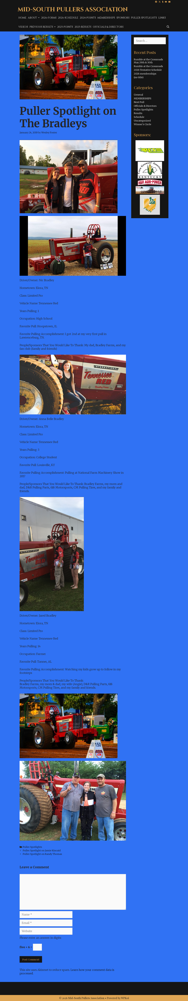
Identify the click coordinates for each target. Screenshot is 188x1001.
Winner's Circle (142, 124)
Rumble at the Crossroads (148, 66)
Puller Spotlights (144, 17)
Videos (23, 27)
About (34, 17)
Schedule (139, 116)
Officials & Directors (108, 27)
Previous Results (43, 26)
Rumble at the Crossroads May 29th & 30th (148, 61)
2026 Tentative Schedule (148, 69)
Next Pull (139, 102)
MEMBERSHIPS (106, 17)
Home (22, 17)
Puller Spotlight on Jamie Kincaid (42, 850)
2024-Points (88, 17)
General (138, 94)
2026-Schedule (68, 17)
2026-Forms (48, 17)
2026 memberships (145, 73)
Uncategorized (142, 120)
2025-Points (65, 27)
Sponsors (122, 17)
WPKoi (125, 998)
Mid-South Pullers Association (73, 10)
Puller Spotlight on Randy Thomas (42, 854)
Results (138, 113)
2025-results (83, 27)
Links (162, 17)
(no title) (138, 77)
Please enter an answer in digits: (40, 938)
